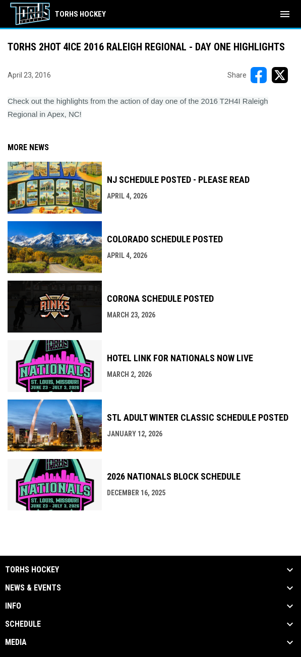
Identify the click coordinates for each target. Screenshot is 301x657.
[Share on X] (280, 75)
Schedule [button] (23, 624)
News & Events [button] (33, 588)
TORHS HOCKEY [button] (32, 570)
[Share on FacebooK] (259, 75)
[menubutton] (285, 14)
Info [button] (13, 606)
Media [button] (16, 642)
